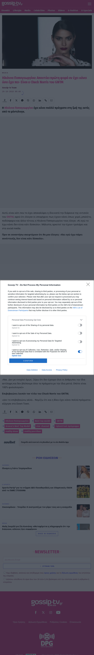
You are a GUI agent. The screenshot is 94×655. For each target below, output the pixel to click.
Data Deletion (32, 370)
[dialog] (47, 327)
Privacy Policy (61, 370)
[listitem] (47, 319)
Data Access (47, 370)
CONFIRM (28, 361)
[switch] (80, 325)
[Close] (88, 285)
